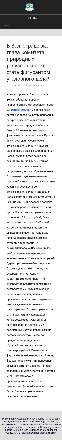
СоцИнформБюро (19, 110)
